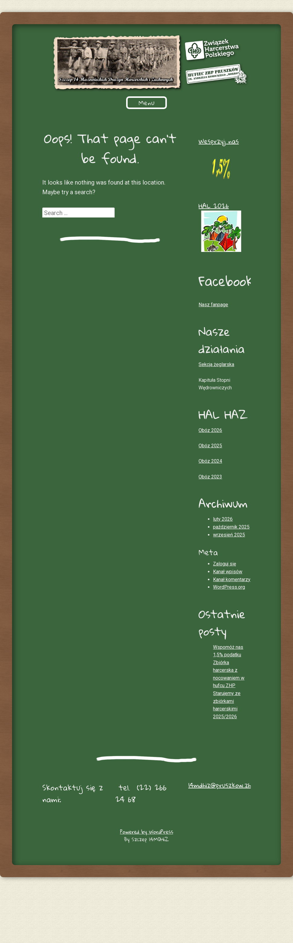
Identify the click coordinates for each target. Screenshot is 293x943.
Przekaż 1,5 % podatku (102, 116)
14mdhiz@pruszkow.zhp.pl (224, 839)
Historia (101, 103)
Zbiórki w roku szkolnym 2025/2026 (180, 103)
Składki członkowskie (190, 129)
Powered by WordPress (146, 885)
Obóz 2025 (210, 499)
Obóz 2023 (210, 530)
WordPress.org (229, 641)
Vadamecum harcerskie (84, 143)
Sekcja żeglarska (156, 143)
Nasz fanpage (213, 358)
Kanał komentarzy (231, 633)
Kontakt (146, 156)
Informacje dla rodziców (186, 116)
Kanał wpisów (227, 625)
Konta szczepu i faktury (109, 129)
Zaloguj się (224, 617)
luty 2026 (223, 573)
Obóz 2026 (210, 484)
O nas (67, 103)
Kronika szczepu (219, 143)
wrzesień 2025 (229, 588)
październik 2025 (231, 581)
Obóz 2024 (210, 515)
